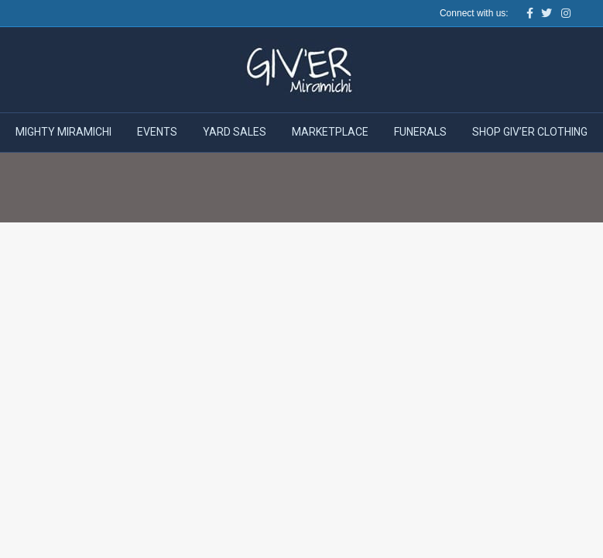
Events (157, 132)
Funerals (420, 132)
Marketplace (330, 132)
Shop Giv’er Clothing (530, 132)
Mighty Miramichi (63, 132)
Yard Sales (234, 132)
